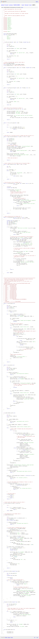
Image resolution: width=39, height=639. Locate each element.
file (22, 7)
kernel (6, 5)
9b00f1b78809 (17, 5)
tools (23, 5)
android (2, 5)
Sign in (37, 1)
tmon (30, 5)
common (11, 5)
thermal (26, 5)
